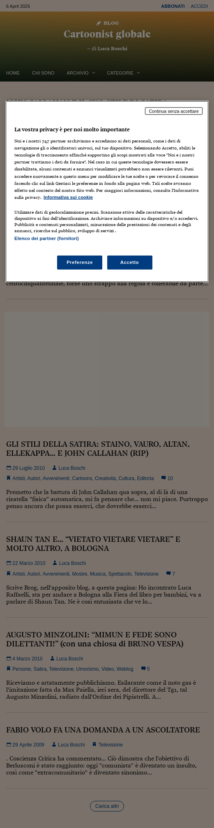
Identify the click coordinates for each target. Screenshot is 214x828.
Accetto (129, 262)
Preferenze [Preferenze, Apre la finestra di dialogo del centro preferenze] (80, 262)
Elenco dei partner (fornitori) (46, 238)
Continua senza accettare (174, 110)
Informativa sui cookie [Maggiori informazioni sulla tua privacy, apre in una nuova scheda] (68, 196)
